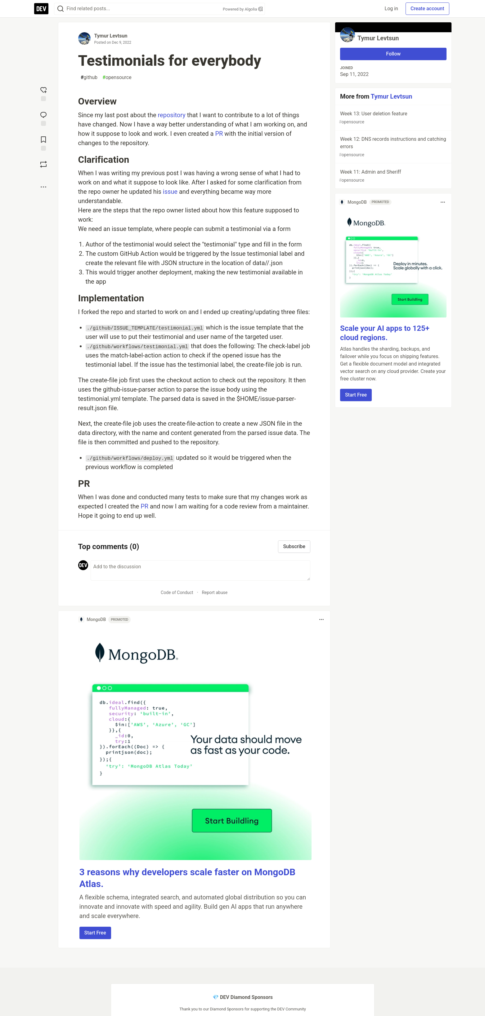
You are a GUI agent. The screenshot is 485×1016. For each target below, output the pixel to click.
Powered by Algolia (243, 9)
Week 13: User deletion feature (393, 118)
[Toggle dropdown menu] (321, 619)
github (89, 77)
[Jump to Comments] (43, 118)
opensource (117, 77)
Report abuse (214, 592)
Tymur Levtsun (111, 36)
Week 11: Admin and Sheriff (393, 176)
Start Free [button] (95, 933)
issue (170, 191)
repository (171, 115)
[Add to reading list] (43, 143)
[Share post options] (43, 187)
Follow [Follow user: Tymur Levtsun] (393, 54)
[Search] (60, 9)
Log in (391, 8)
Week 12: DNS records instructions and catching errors (393, 147)
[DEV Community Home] (41, 8)
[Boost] (43, 164)
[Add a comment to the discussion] (200, 570)
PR (219, 133)
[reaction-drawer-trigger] (43, 93)
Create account (427, 8)
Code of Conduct (177, 592)
